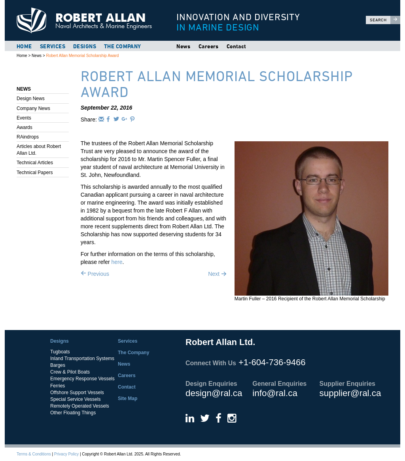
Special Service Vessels (75, 399)
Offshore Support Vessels (77, 392)
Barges (57, 365)
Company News (33, 108)
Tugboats (60, 352)
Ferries (57, 386)
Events (24, 118)
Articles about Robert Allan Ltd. (39, 150)
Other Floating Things (73, 412)
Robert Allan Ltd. (88, 20)
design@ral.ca (213, 393)
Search (385, 20)
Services (52, 46)
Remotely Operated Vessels (79, 406)
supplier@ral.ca (350, 393)
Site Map (127, 398)
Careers (209, 46)
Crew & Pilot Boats (70, 372)
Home (24, 46)
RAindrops (28, 137)
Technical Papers (35, 172)
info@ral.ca (274, 393)
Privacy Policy (66, 454)
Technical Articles (35, 162)
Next (217, 274)
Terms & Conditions (34, 454)
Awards (24, 127)
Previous (95, 274)
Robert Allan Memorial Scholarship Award (82, 55)
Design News (31, 98)
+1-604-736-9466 (271, 362)
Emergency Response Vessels (82, 378)
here (116, 262)
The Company (122, 46)
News (183, 46)
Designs (84, 46)
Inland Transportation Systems (82, 358)
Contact (236, 46)
